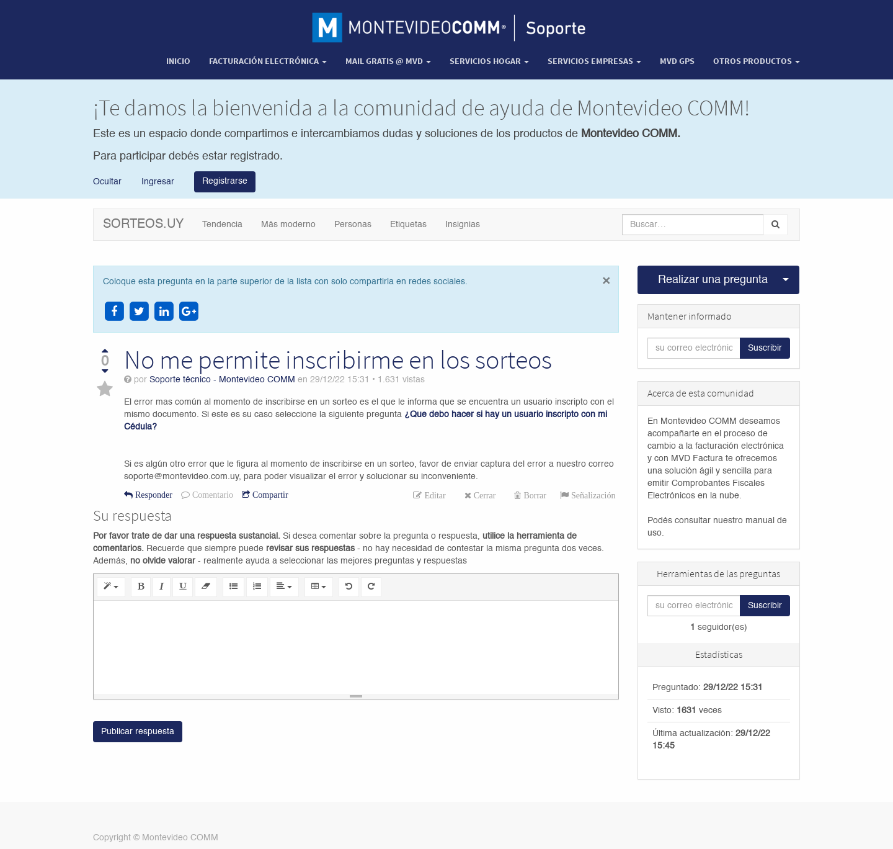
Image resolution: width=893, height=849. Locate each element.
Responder (152, 494)
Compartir (269, 494)
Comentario (211, 494)
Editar (433, 495)
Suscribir (765, 348)
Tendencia (222, 224)
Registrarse (224, 181)
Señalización (592, 495)
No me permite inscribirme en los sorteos (338, 359)
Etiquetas (408, 224)
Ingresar (156, 181)
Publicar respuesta (137, 732)
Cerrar (483, 495)
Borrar (533, 495)
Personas (352, 224)
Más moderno (288, 224)
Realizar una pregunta (713, 279)
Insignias (462, 224)
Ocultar (107, 181)
